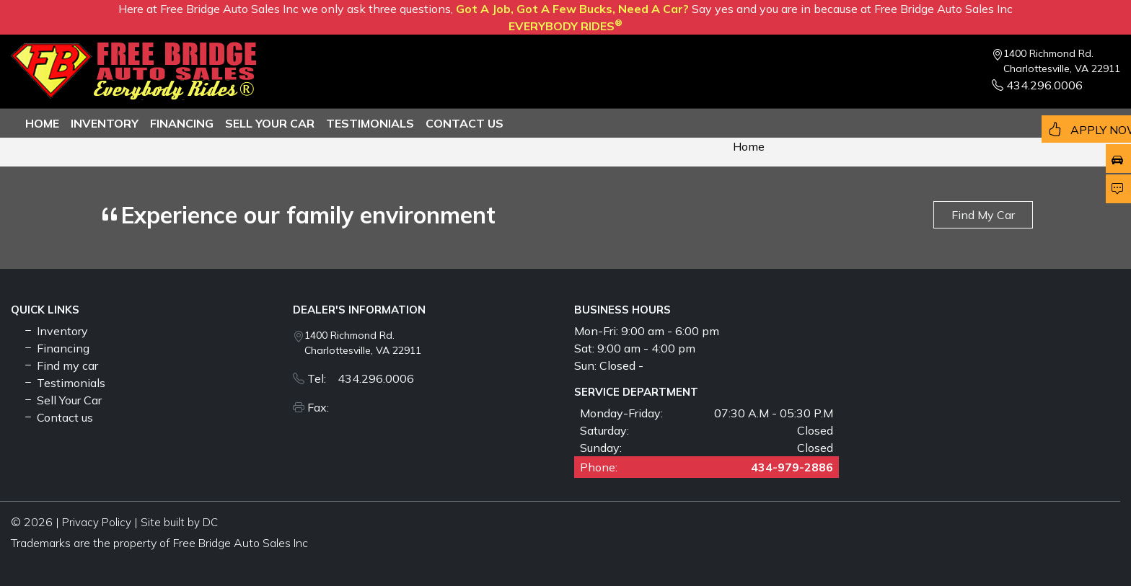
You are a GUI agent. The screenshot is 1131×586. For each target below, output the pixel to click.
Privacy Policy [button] (96, 522)
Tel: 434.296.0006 (360, 378)
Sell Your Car (269, 123)
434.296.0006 (1037, 85)
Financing (182, 123)
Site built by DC (179, 522)
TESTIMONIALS (370, 123)
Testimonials (63, 383)
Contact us (464, 123)
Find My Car (983, 215)
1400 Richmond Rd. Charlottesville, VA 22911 (1061, 61)
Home (42, 123)
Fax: (322, 407)
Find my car (60, 365)
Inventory (104, 123)
